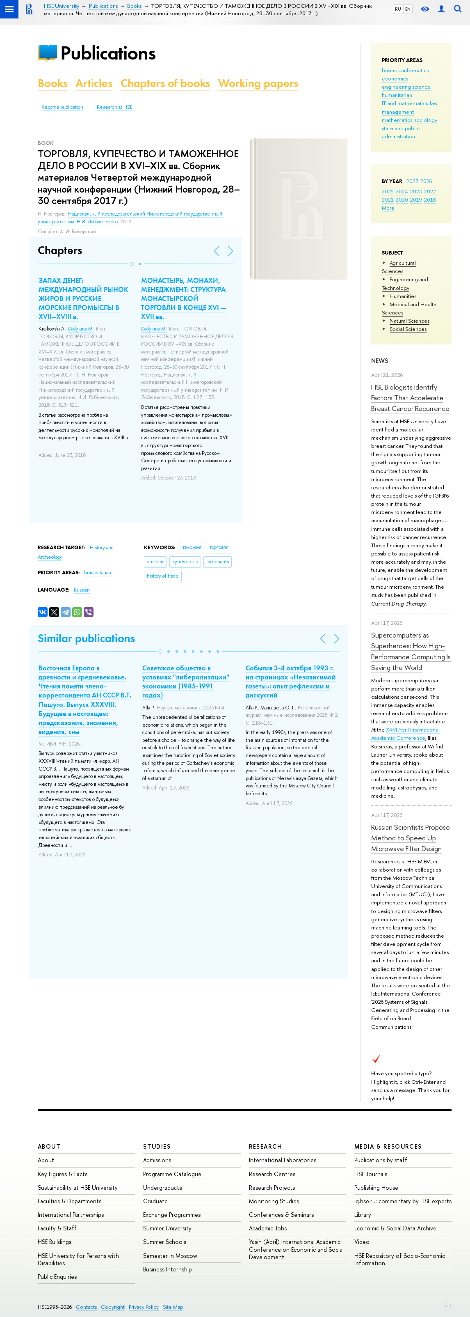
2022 (430, 191)
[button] (132, 264)
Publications (107, 52)
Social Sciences (408, 329)
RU (398, 9)
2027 (412, 181)
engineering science (406, 86)
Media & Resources (388, 1146)
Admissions (157, 1160)
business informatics (405, 70)
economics (395, 78)
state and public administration (401, 132)
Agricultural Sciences (399, 267)
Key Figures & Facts (62, 1174)
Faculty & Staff (57, 1228)
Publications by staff (380, 1160)
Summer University (167, 1228)
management (398, 111)
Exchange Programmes (172, 1214)
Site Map (173, 1306)
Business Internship (167, 1269)
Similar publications (86, 638)
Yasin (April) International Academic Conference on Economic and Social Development (296, 1249)
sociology (425, 120)
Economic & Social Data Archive (395, 1228)
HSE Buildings (54, 1242)
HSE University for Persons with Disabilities (78, 1259)
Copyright (113, 1306)
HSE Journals (370, 1174)
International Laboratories (282, 1160)
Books (52, 83)
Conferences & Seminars (281, 1214)
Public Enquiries (57, 1276)
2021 (388, 199)
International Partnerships (71, 1214)
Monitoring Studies (274, 1201)
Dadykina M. (81, 329)
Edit (448, 1305)
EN (408, 9)
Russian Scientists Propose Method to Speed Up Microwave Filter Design (410, 838)
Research (266, 1146)
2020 (402, 199)
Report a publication (62, 107)
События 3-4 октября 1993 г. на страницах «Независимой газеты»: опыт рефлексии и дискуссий (291, 681)
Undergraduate (163, 1187)
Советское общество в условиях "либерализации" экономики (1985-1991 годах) (185, 681)
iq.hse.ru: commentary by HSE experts (403, 1201)
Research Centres (272, 1174)
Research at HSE (114, 107)
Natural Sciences (409, 320)
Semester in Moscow (170, 1256)
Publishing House (376, 1187)
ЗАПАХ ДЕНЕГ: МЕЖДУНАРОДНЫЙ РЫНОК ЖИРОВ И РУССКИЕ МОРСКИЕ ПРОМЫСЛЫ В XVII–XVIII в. (83, 298)
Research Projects (272, 1187)
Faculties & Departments (69, 1201)
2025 (388, 191)
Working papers (258, 83)
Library (362, 1214)
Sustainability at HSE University (78, 1187)
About (49, 1146)
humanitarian (397, 95)
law (434, 103)
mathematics (397, 120)
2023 (416, 191)
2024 (402, 191)
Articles (93, 83)
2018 (430, 199)
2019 (416, 199)
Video (362, 1242)
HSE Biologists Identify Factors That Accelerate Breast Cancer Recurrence (410, 397)
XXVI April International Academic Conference (405, 733)
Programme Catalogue (172, 1174)
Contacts (86, 1306)
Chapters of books (165, 83)
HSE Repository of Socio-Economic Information (399, 1259)
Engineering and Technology (405, 283)
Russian (82, 590)
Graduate (155, 1201)
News (379, 360)
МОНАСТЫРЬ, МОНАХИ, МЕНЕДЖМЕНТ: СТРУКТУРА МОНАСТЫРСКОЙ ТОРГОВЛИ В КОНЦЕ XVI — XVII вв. (183, 298)
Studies (157, 1146)
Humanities (403, 296)
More (388, 207)
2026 (426, 181)
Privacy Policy (144, 1306)
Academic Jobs (268, 1228)
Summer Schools (164, 1242)
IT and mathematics (405, 103)
